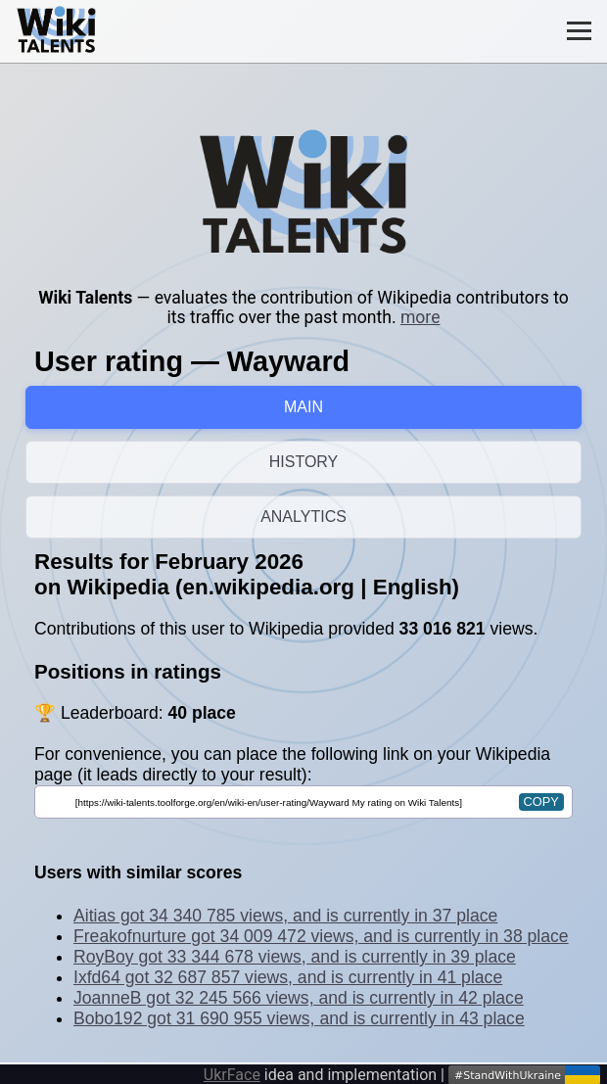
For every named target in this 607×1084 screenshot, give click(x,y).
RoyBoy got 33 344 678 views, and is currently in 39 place (294, 956)
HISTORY (304, 461)
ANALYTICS (303, 516)
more (420, 317)
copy (541, 801)
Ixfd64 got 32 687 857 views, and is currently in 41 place (287, 977)
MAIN (303, 407)
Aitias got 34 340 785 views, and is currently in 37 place (285, 915)
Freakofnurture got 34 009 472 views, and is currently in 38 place (321, 936)
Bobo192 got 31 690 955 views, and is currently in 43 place (299, 1018)
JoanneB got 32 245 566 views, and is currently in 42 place (298, 998)
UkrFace (232, 1074)
